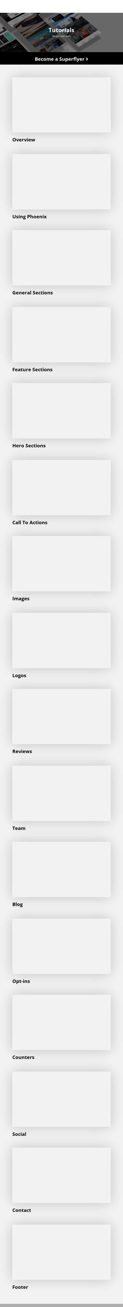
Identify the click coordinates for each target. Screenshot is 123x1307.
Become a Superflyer (61, 59)
